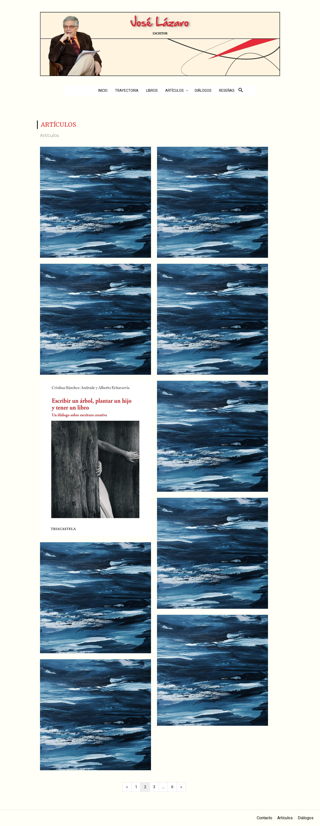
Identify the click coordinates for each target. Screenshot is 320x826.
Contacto (264, 818)
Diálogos (306, 818)
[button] (240, 91)
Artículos (285, 818)
